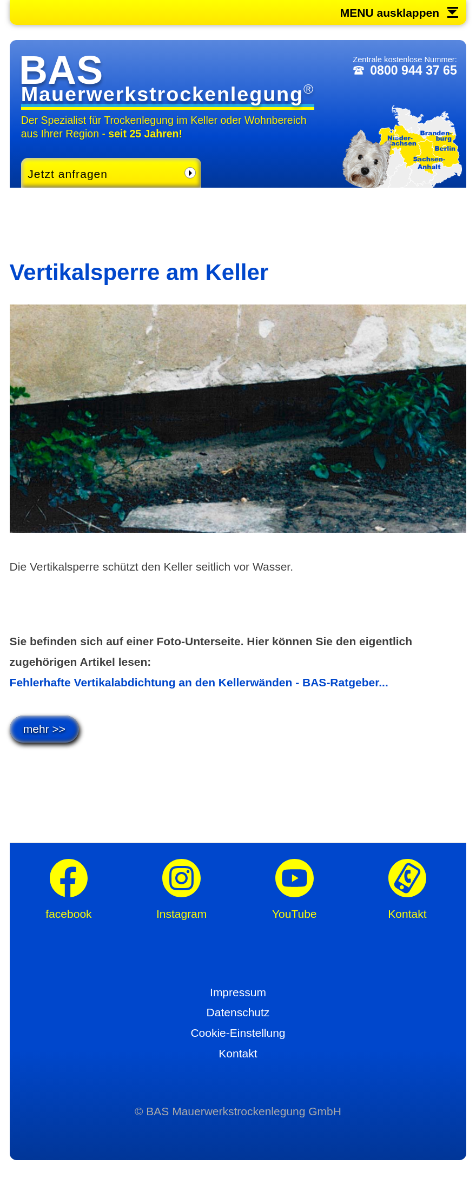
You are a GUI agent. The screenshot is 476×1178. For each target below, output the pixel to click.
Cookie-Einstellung (237, 1033)
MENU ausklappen (389, 12)
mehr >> (44, 729)
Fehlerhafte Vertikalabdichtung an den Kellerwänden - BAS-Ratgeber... (199, 682)
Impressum (238, 992)
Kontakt (238, 1053)
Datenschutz (238, 1012)
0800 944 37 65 (413, 70)
